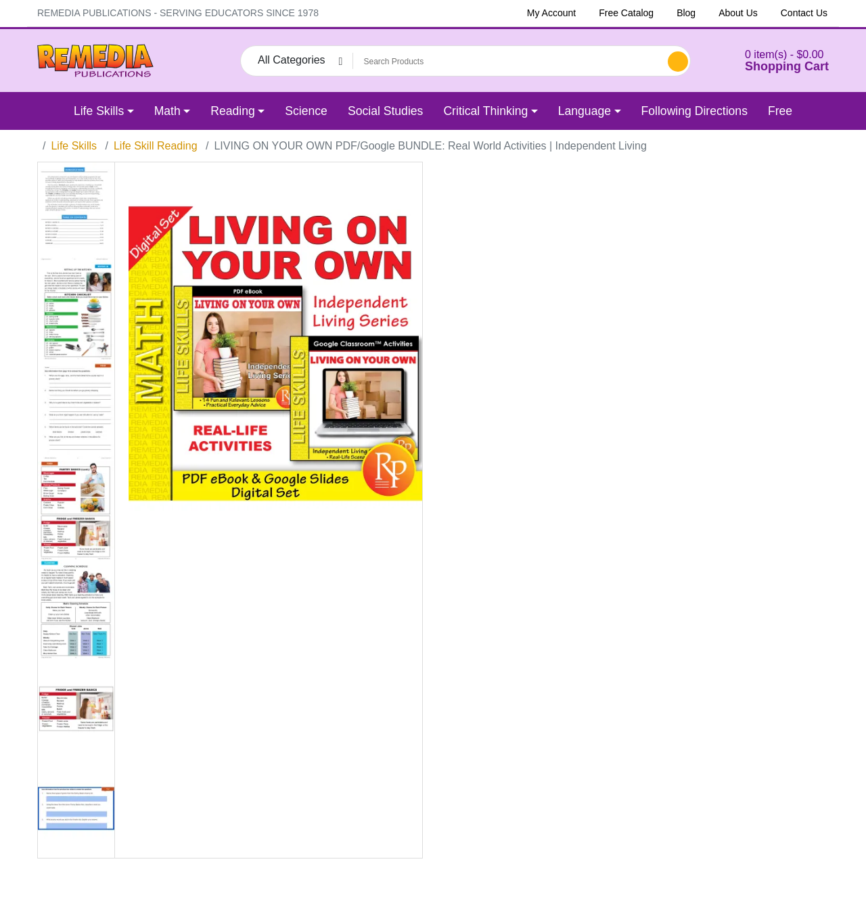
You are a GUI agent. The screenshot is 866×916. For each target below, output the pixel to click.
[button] (770, 60)
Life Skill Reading (156, 146)
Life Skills (74, 146)
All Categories (291, 60)
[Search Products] (508, 61)
